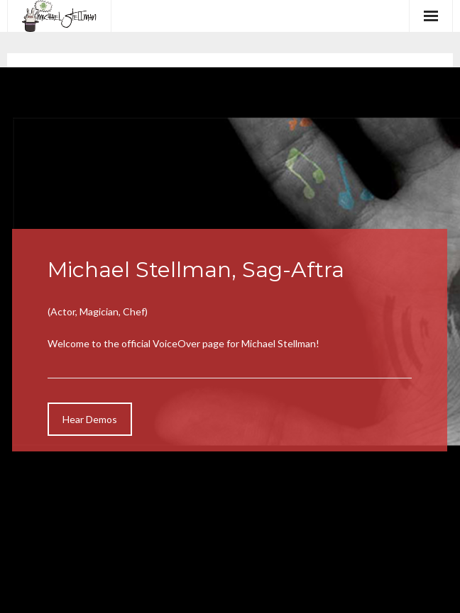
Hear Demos (89, 419)
